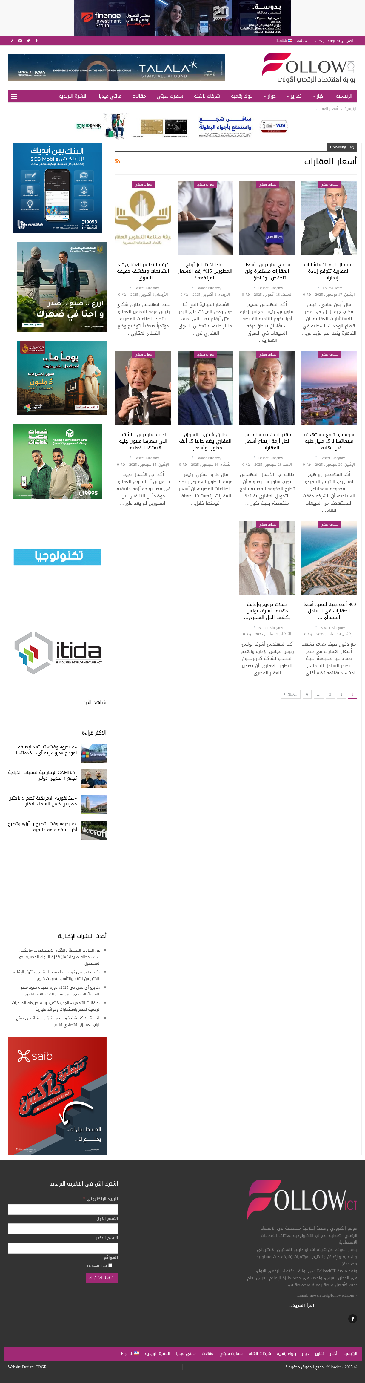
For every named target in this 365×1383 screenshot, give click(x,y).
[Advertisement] (57, 886)
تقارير (296, 96)
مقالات (139, 96)
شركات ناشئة (207, 96)
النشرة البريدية (73, 96)
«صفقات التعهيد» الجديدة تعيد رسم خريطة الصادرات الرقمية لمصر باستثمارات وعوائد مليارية (56, 1006)
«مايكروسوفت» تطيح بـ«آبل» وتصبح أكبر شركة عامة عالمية (42, 827)
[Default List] (110, 1265)
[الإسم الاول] (63, 1228)
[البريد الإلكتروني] (63, 1209)
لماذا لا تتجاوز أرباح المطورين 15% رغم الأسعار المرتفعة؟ (205, 271)
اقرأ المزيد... (301, 1305)
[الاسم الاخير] (63, 1248)
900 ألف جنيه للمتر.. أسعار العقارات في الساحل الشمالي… (329, 611)
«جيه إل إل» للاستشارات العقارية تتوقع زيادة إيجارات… (329, 271)
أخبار (321, 96)
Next (290, 694)
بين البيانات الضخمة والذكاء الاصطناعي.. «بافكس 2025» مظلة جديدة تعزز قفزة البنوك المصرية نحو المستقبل (60, 956)
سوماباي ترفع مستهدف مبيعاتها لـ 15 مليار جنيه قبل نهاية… (329, 441)
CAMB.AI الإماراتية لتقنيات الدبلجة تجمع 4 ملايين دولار (42, 775)
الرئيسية (344, 96)
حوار (271, 96)
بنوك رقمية (242, 96)
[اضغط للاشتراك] (102, 1278)
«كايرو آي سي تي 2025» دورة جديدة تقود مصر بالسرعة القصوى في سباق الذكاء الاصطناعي (61, 991)
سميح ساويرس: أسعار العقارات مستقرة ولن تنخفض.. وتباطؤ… (267, 271)
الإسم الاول (107, 1218)
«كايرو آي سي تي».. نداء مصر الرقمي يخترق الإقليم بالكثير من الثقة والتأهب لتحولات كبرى (57, 975)
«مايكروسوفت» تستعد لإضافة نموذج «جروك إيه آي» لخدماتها (46, 750)
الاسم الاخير (107, 1238)
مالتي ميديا (110, 96)
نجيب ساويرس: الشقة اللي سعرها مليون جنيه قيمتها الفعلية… (143, 441)
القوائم (111, 1257)
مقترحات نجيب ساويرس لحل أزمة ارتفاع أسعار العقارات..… (267, 441)
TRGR (41, 1367)
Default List (99, 1265)
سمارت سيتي (170, 96)
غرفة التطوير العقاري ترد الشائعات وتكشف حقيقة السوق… (143, 271)
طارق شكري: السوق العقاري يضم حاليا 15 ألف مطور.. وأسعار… (205, 441)
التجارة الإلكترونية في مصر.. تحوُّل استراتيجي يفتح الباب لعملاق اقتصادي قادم (58, 1021)
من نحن (302, 40)
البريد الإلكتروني (100, 1199)
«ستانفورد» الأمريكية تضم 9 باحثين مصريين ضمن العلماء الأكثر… (42, 801)
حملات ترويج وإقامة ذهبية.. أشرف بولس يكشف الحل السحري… (267, 611)
